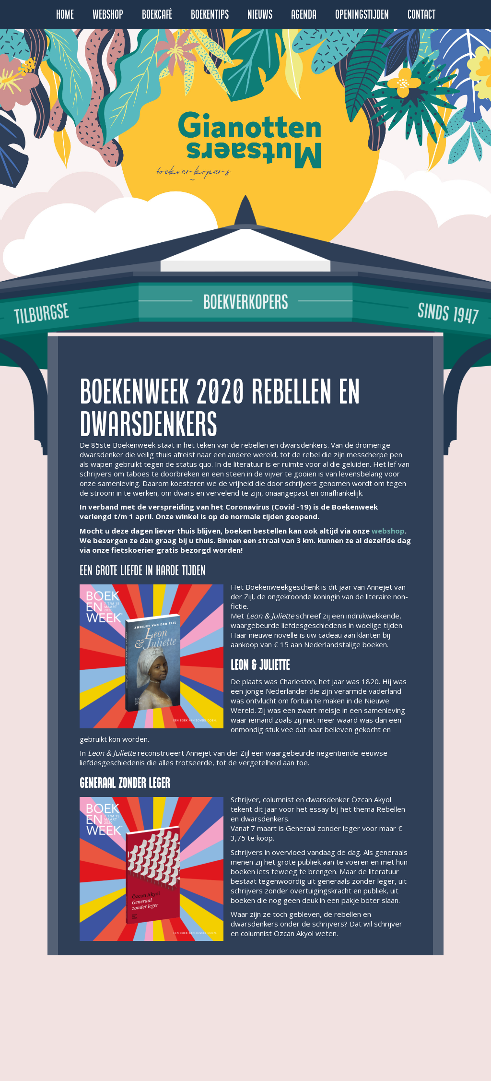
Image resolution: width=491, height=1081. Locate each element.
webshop (388, 530)
